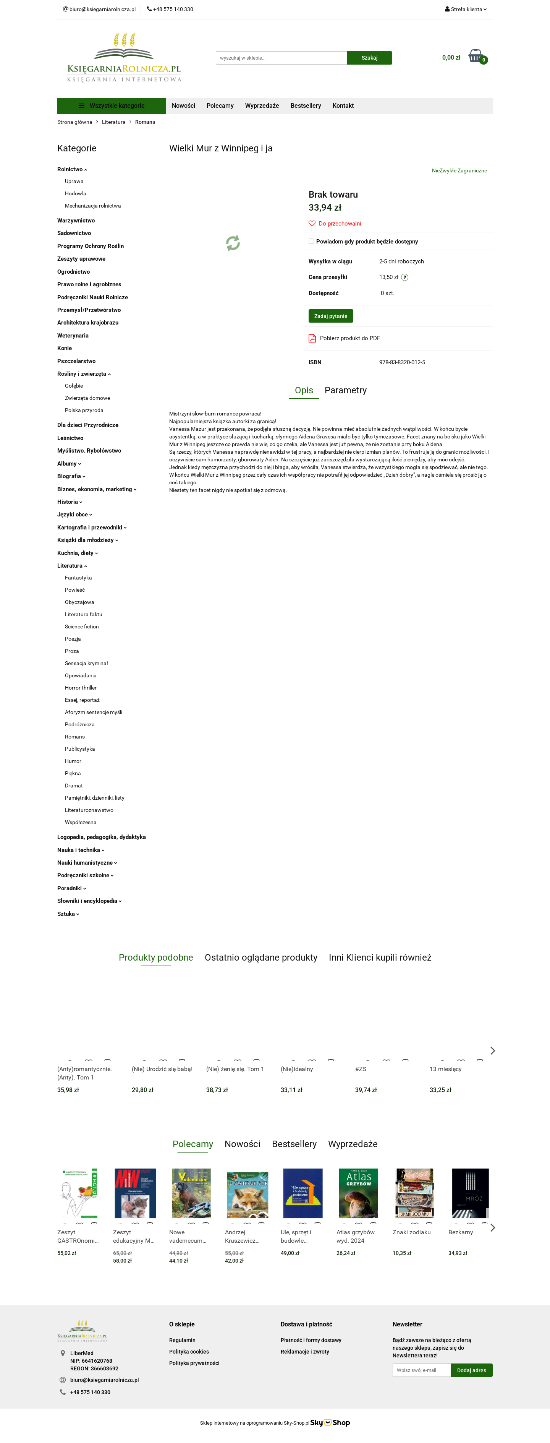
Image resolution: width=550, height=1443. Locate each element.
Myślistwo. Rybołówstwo (89, 450)
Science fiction (82, 626)
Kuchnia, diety (77, 553)
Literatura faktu (83, 614)
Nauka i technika (81, 850)
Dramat (74, 785)
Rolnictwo (72, 169)
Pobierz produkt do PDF (344, 338)
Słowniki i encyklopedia (89, 901)
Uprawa (74, 181)
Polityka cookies (189, 1352)
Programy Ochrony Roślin (90, 246)
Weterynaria (73, 335)
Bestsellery (306, 105)
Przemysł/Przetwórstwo (89, 310)
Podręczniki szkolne (85, 875)
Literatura (72, 565)
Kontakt (343, 105)
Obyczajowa (79, 602)
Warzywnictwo (76, 220)
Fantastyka (78, 578)
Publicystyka (80, 749)
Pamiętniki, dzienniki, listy (95, 798)
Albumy (69, 463)
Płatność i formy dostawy (311, 1340)
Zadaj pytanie (331, 316)
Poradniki (71, 888)
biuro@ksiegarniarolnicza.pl (104, 1380)
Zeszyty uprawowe (81, 258)
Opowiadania (81, 675)
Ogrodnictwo (73, 271)
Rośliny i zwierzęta (84, 373)
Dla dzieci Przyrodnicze (87, 425)
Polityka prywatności (194, 1363)
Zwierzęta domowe (87, 398)
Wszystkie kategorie (112, 105)
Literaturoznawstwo (89, 810)
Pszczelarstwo (76, 361)
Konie (64, 348)
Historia (69, 501)
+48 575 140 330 (90, 1392)
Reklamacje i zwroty (305, 1352)
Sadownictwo (74, 233)
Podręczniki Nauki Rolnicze (92, 297)
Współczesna (81, 822)
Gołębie (74, 386)
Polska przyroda (84, 410)
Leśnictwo (70, 438)
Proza (72, 651)
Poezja (73, 639)
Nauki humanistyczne (87, 862)
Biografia (71, 476)
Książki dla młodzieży (87, 540)
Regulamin (182, 1340)
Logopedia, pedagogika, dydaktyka (101, 837)
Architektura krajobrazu (87, 322)
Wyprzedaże (262, 105)
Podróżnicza (80, 724)
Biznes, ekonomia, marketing (97, 489)
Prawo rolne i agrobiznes (89, 284)
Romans (75, 737)
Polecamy (220, 105)
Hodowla (75, 193)
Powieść (75, 590)
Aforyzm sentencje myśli (93, 712)
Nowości (183, 105)
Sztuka (68, 914)
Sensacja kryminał (86, 663)
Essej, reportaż (82, 700)
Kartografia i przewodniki (92, 527)
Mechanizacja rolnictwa (93, 206)
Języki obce (74, 514)
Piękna (73, 773)
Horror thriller (81, 688)
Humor (73, 761)
